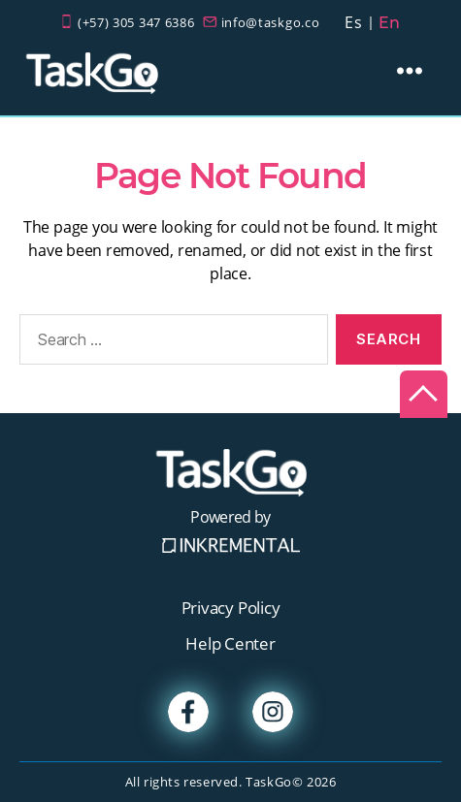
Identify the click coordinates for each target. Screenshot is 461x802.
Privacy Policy (230, 607)
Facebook (188, 711)
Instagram (272, 711)
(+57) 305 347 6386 (136, 22)
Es (353, 22)
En (390, 23)
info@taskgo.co (270, 22)
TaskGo (269, 781)
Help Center (230, 643)
